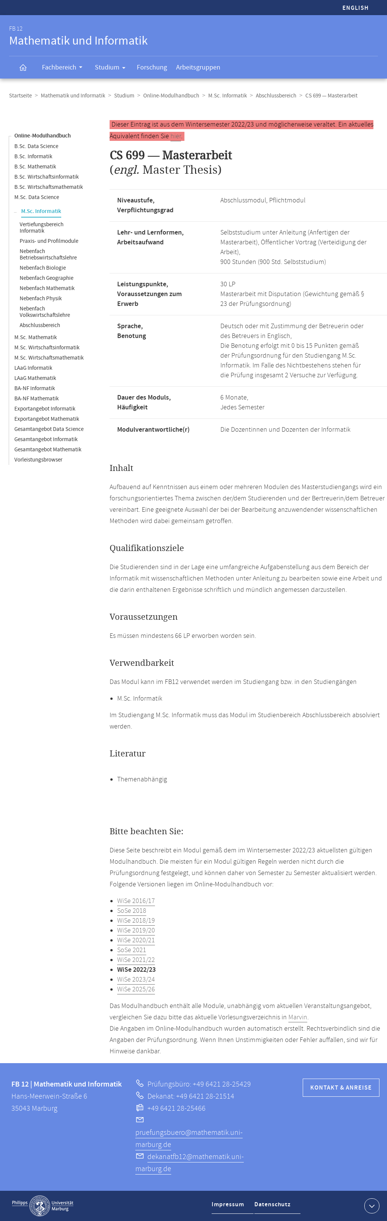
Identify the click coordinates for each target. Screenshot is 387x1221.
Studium (112, 68)
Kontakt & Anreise (341, 1088)
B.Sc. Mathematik (35, 166)
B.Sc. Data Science (36, 146)
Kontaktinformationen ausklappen (371, 1205)
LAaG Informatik (33, 368)
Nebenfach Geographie (46, 278)
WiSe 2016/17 (136, 901)
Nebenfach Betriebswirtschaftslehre (48, 254)
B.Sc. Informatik (33, 156)
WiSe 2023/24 (136, 979)
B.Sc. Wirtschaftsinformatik (46, 177)
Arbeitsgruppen (198, 67)
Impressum (229, 1207)
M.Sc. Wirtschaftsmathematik (49, 357)
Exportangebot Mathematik (46, 419)
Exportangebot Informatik (44, 408)
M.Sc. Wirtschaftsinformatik (46, 347)
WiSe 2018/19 (136, 920)
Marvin (297, 1017)
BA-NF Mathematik (36, 398)
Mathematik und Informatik (73, 95)
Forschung (152, 67)
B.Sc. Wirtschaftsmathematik (48, 187)
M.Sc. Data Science (36, 197)
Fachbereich (64, 68)
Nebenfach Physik (41, 298)
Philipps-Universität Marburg (42, 1205)
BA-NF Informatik (34, 388)
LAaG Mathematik (35, 378)
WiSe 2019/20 (136, 930)
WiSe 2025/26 (136, 989)
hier (175, 136)
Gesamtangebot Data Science (49, 429)
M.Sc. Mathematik (35, 337)
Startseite (20, 95)
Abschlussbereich (276, 95)
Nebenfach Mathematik (47, 288)
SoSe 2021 (131, 950)
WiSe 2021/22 (136, 960)
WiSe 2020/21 (136, 940)
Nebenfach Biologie (43, 268)
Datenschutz (274, 1207)
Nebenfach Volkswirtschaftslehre (45, 312)
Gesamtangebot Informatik (45, 439)
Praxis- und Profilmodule (49, 241)
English (355, 8)
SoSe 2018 (131, 910)
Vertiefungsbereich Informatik (41, 228)
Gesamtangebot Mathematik (47, 449)
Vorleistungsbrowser (38, 459)
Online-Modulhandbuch (171, 95)
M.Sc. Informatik (227, 95)
